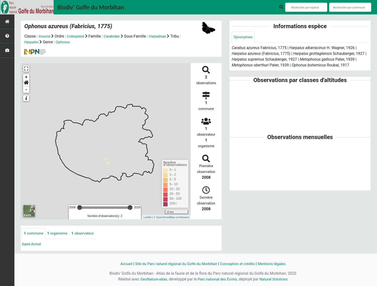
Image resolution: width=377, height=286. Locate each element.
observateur (85, 233)
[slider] (79, 207)
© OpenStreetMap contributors (171, 217)
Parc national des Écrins (217, 279)
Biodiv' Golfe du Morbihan (90, 7)
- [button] (26, 90)
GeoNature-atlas (152, 279)
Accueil (123, 263)
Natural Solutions (275, 279)
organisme (58, 233)
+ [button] (26, 77)
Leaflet (147, 217)
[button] (26, 83)
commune (34, 233)
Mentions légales (274, 263)
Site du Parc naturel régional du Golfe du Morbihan (175, 263)
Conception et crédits (239, 263)
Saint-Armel (32, 244)
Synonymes (243, 37)
